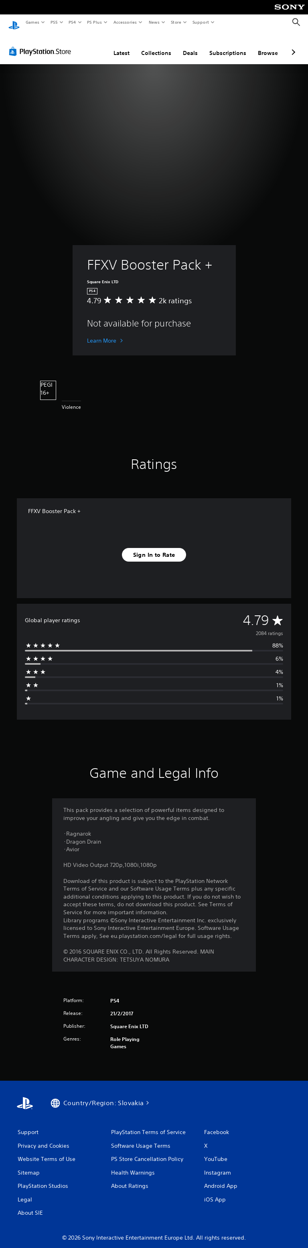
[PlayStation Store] (41, 43)
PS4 (72, 22)
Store (175, 22)
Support (200, 22)
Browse (268, 45)
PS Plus (94, 22)
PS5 (54, 22)
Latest (121, 45)
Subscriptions (227, 45)
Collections (156, 45)
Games (32, 22)
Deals (190, 45)
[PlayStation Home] (14, 22)
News (154, 22)
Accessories (124, 22)
